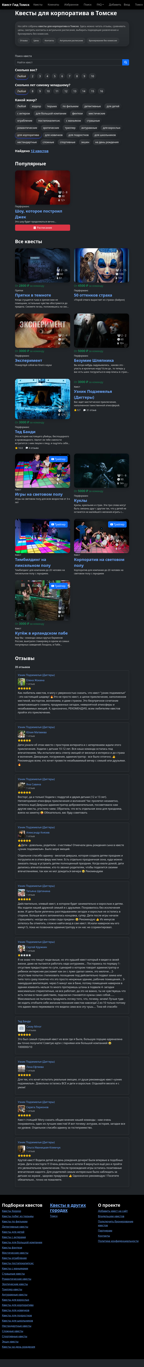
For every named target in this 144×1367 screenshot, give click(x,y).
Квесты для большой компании (22, 1242)
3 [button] (40, 76)
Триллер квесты (12, 1289)
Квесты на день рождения (18, 1347)
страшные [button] (93, 120)
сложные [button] (48, 142)
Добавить (115, 4)
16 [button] (101, 91)
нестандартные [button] (27, 142)
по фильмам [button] (70, 106)
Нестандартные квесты (16, 1326)
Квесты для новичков (15, 1310)
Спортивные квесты (14, 1336)
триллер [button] (70, 128)
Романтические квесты (16, 1279)
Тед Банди (24, 1021)
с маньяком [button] (73, 120)
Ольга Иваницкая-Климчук (43, 1147)
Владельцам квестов (111, 1216)
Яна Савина (33, 784)
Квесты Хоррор (11, 1211)
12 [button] (65, 91)
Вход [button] (127, 4)
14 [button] (83, 91)
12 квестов (39, 151)
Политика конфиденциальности (118, 1241)
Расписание (42, 227)
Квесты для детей (13, 1232)
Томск (54, 1216)
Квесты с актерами (14, 1237)
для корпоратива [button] (28, 135)
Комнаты (53, 4)
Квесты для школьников (17, 1320)
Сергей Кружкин (36, 947)
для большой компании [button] (51, 113)
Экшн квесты (10, 1341)
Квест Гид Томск (15, 4)
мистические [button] (97, 113)
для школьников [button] (105, 135)
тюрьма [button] (52, 106)
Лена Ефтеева (35, 1067)
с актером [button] (23, 113)
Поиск (88, 4)
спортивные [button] (67, 142)
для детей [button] (113, 106)
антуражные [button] (89, 128)
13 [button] (74, 91)
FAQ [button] (99, 4)
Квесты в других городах (68, 1207)
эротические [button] (51, 128)
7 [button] (69, 76)
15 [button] (92, 91)
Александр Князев (38, 832)
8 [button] (77, 76)
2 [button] (32, 76)
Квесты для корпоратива (18, 1305)
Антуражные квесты (14, 1294)
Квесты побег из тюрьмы (18, 1216)
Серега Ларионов (37, 1107)
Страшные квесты (13, 1273)
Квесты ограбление (14, 1258)
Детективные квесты (15, 1226)
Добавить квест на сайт (113, 1211)
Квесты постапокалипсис (18, 1263)
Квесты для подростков (17, 1315)
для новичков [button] (54, 135)
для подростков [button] (78, 135)
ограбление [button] (24, 120)
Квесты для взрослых (15, 1300)
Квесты (37, 4)
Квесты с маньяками (15, 1268)
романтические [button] (27, 128)
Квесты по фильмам (15, 1221)
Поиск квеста (23, 56)
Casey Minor (34, 1026)
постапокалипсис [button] (49, 120)
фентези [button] (77, 113)
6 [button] (62, 76)
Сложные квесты (12, 1331)
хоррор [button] (36, 106)
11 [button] (57, 91)
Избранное (71, 4)
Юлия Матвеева (36, 732)
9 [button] (84, 76)
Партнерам (105, 1230)
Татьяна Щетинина (38, 891)
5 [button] (55, 76)
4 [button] (47, 76)
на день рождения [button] (107, 142)
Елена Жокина (35, 680)
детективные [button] (92, 106)
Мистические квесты (15, 1253)
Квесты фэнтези (12, 1247)
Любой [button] (21, 76)
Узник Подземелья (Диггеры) (36, 675)
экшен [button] (85, 142)
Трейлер (58, 459)
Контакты (104, 1236)
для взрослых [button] (111, 128)
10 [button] (92, 76)
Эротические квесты (15, 1284)
